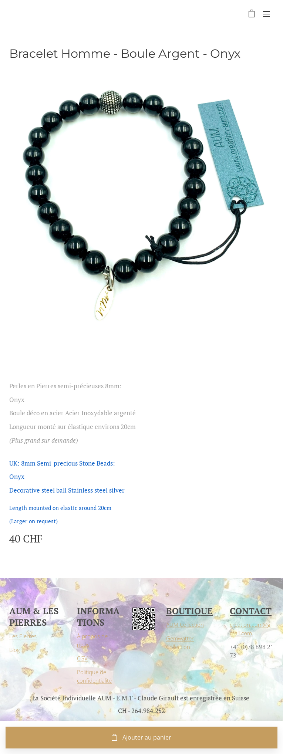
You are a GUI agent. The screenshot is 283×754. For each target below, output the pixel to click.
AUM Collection (185, 624)
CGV (82, 658)
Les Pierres (23, 636)
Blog (14, 649)
